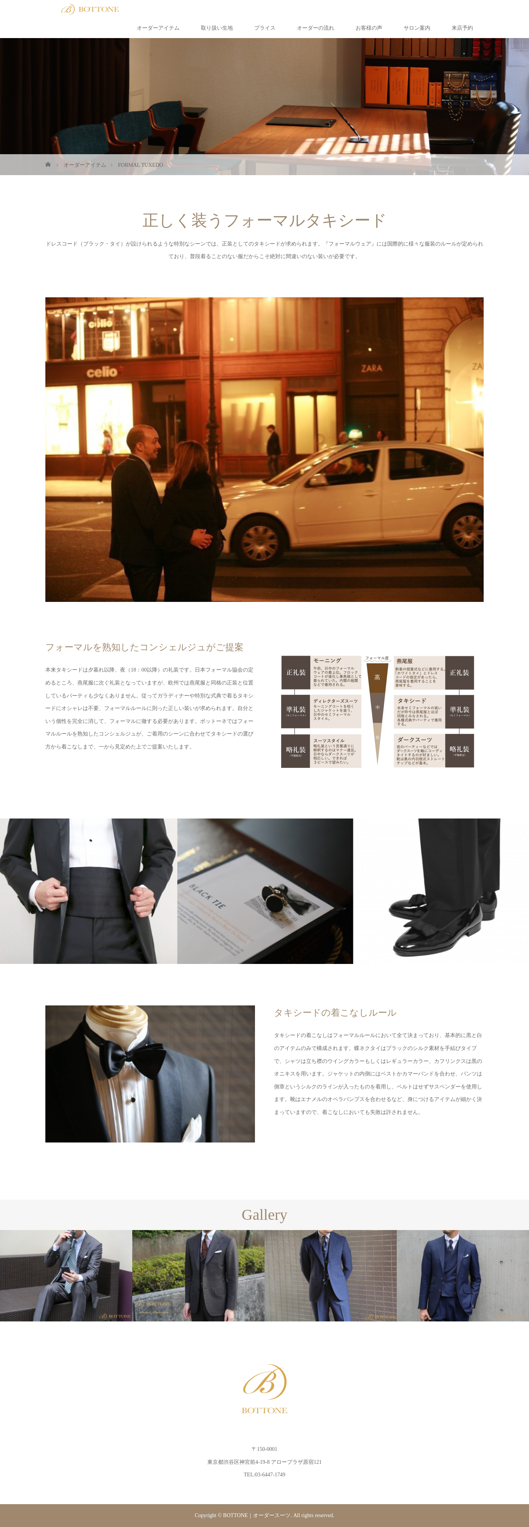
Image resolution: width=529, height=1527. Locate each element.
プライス (265, 28)
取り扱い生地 (217, 28)
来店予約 (462, 28)
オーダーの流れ (315, 28)
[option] (66, 1275)
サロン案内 (417, 28)
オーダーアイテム (158, 28)
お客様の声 (369, 28)
